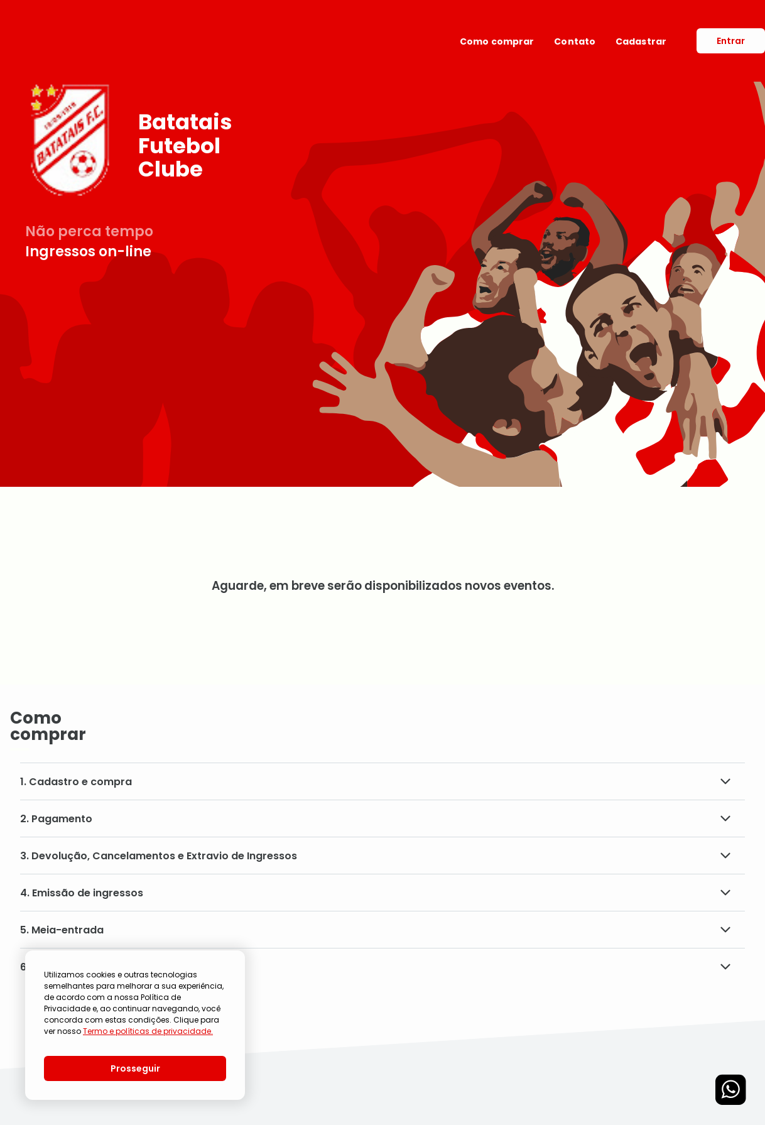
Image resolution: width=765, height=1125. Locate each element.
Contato (574, 41)
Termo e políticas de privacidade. (148, 1031)
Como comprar (497, 41)
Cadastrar (641, 41)
